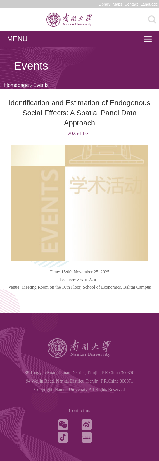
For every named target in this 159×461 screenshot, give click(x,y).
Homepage (16, 85)
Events (41, 85)
